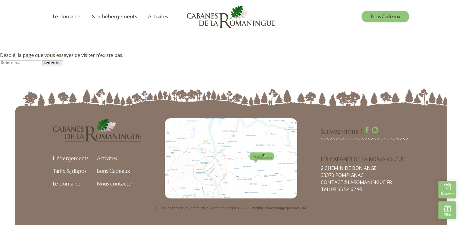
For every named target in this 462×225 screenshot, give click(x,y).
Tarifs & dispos (69, 170)
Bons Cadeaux (385, 16)
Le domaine (66, 16)
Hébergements (70, 158)
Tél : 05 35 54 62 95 (341, 189)
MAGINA (299, 208)
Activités (158, 16)
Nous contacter (115, 183)
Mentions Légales (225, 208)
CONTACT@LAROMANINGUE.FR (356, 182)
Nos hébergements (114, 16)
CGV (245, 208)
